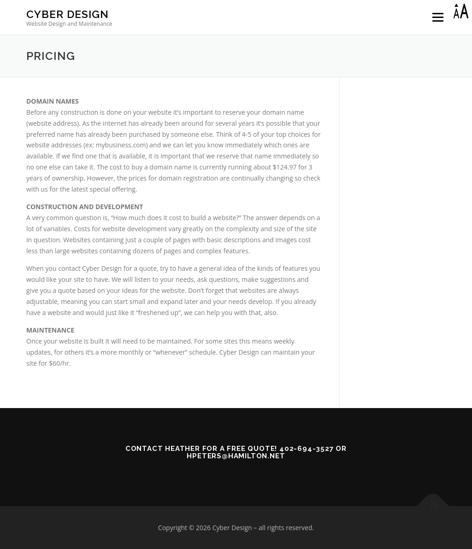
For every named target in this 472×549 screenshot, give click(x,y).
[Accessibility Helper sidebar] (461, 11)
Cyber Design (67, 14)
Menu (438, 17)
